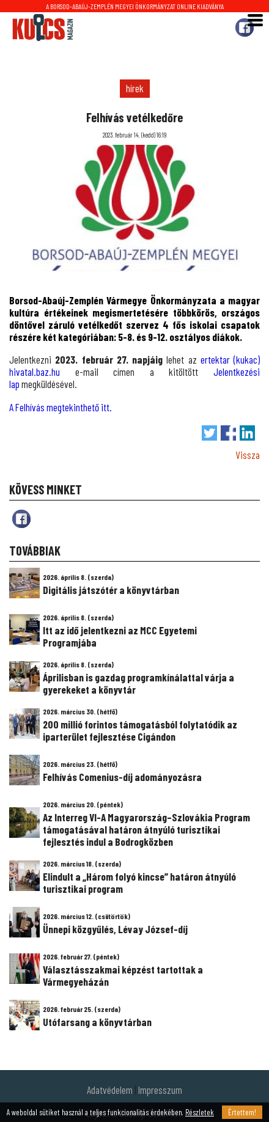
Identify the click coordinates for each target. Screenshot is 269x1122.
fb (21, 519)
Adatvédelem (110, 1090)
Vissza (247, 455)
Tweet (209, 433)
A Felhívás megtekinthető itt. (60, 407)
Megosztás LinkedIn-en (247, 433)
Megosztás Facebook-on (228, 433)
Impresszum (160, 1090)
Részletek (199, 1112)
